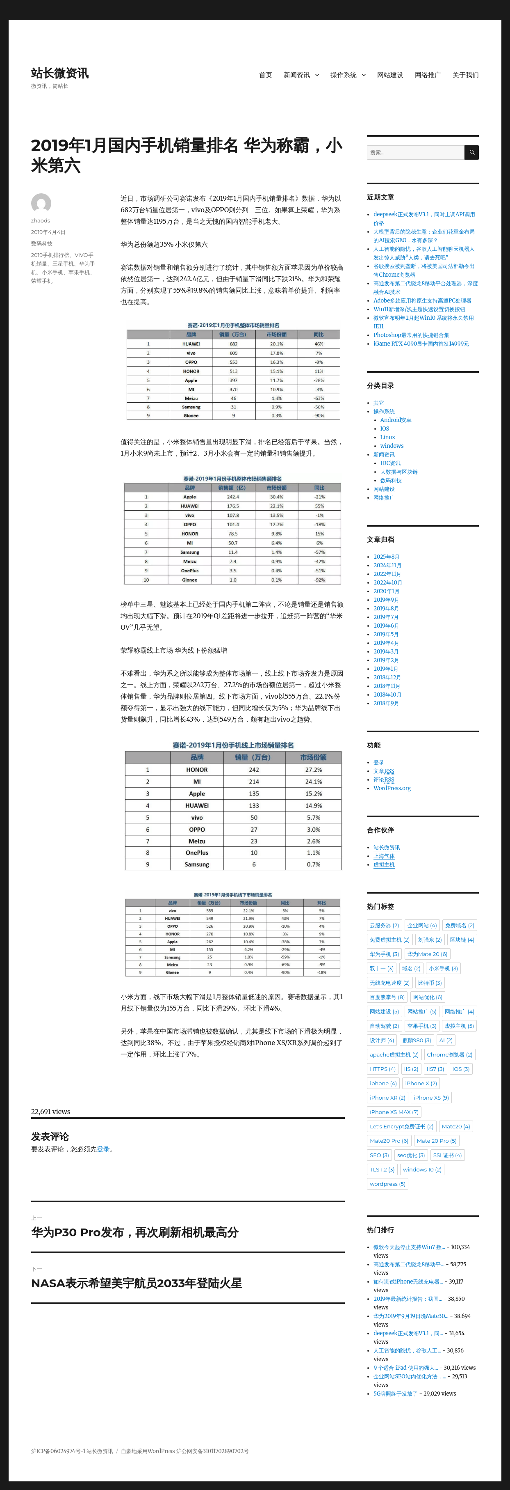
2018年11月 (387, 686)
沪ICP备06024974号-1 (58, 1451)
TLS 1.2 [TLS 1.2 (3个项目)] (382, 1169)
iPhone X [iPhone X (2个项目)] (421, 1083)
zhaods (40, 220)
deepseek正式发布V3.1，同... (408, 1333)
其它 (378, 402)
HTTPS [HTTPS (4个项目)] (383, 1069)
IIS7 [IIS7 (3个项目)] (435, 1069)
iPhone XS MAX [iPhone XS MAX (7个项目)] (394, 1112)
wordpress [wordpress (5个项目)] (387, 1184)
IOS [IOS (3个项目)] (461, 1069)
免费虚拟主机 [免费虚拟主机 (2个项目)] (390, 939)
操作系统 (343, 75)
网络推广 (428, 75)
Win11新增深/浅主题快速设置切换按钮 (419, 309)
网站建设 (390, 75)
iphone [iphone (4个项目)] (383, 1083)
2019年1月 (385, 668)
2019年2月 (386, 660)
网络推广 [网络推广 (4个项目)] (459, 1011)
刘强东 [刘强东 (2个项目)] (430, 939)
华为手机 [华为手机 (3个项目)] (384, 954)
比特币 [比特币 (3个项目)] (430, 982)
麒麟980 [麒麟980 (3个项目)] (417, 1040)
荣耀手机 (41, 280)
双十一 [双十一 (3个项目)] (382, 968)
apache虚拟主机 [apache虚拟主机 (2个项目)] (394, 1054)
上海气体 (384, 856)
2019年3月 (386, 651)
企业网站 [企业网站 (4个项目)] (422, 925)
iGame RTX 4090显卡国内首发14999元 (421, 343)
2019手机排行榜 (50, 255)
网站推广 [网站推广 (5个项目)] (422, 1011)
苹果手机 (79, 272)
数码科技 (41, 243)
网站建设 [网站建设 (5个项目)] (384, 1011)
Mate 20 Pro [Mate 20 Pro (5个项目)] (437, 1140)
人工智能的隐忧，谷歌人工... (407, 1350)
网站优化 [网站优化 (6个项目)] (428, 997)
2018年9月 (386, 703)
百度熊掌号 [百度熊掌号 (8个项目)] (387, 997)
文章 (383, 771)
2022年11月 (387, 574)
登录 (103, 1149)
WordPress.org (392, 788)
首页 (265, 75)
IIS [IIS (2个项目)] (411, 1069)
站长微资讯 (60, 73)
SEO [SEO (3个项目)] (379, 1155)
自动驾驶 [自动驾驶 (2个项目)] (384, 1025)
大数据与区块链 (399, 471)
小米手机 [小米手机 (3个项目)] (443, 968)
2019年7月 (386, 617)
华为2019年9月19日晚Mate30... (411, 1316)
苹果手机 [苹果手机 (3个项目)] (422, 1025)
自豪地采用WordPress (148, 1451)
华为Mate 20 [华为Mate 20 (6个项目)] (428, 954)
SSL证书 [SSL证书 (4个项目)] (447, 1155)
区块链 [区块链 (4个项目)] (462, 939)
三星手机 (63, 263)
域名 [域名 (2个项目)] (411, 968)
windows (392, 445)
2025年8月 (386, 556)
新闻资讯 (297, 75)
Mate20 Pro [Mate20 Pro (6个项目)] (389, 1140)
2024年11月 (387, 565)
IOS (384, 428)
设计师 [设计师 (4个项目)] (382, 1040)
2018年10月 (387, 694)
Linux (387, 437)
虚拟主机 (384, 864)
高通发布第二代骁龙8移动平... (408, 1264)
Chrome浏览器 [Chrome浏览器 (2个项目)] (450, 1054)
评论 (383, 780)
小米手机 (52, 272)
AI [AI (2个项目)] (446, 1040)
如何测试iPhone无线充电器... (408, 1281)
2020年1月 (386, 591)
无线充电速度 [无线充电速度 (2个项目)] (390, 982)
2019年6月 (386, 625)
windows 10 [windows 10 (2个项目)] (422, 1169)
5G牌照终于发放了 (395, 1393)
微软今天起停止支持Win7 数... (409, 1247)
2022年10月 (387, 582)
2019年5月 (386, 634)
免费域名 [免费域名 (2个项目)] (459, 925)
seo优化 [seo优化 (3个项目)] (411, 1155)
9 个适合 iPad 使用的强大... (405, 1367)
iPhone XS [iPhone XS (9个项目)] (431, 1097)
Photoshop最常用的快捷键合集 (411, 335)
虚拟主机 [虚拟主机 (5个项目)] (459, 1025)
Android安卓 (396, 420)
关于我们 (466, 75)
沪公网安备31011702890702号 (212, 1451)
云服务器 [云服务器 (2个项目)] (384, 925)
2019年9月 (386, 599)
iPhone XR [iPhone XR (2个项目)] (387, 1097)
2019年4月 (386, 643)
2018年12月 (387, 677)
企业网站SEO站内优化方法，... (409, 1376)
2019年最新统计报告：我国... (407, 1298)
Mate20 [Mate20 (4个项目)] (456, 1126)
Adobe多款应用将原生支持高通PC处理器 (422, 300)
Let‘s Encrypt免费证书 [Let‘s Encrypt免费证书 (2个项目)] (402, 1126)
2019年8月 (386, 608)
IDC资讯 (390, 463)
